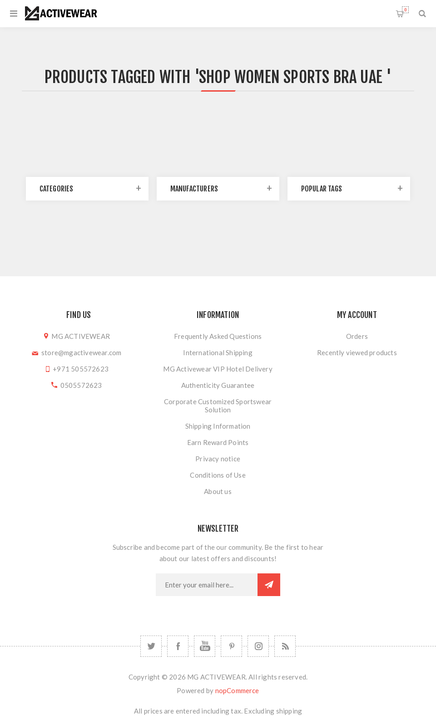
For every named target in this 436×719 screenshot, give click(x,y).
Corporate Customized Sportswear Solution (218, 405)
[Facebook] (177, 646)
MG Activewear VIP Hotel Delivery (217, 369)
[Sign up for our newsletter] (207, 584)
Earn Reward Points (218, 442)
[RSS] (285, 646)
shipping (289, 711)
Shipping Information (218, 426)
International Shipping (217, 352)
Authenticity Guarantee (217, 385)
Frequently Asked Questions (218, 336)
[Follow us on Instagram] (258, 646)
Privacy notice (217, 459)
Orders (357, 336)
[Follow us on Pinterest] (231, 646)
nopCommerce (237, 690)
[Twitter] (151, 646)
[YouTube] (204, 646)
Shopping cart (405, 9)
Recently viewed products (357, 352)
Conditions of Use (217, 475)
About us (218, 491)
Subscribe (269, 584)
